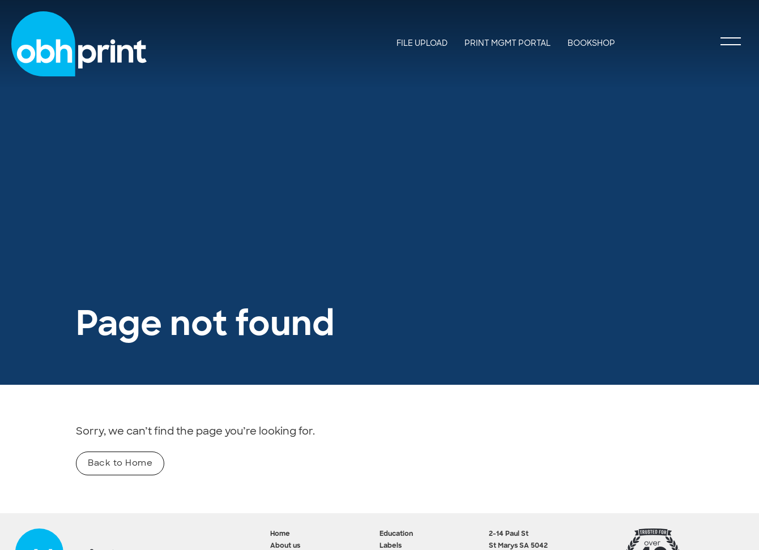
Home (280, 534)
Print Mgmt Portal (507, 43)
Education (396, 534)
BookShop (591, 43)
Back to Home (120, 463)
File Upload (421, 43)
